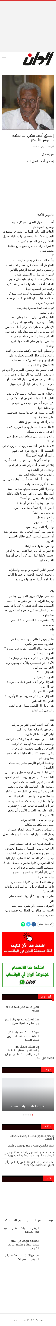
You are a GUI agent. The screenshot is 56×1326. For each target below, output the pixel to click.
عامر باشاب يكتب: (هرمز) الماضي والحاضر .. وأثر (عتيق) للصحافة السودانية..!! (30, 1163)
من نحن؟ (39, 1319)
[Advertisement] (28, 21)
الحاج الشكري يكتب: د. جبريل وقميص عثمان (31, 1145)
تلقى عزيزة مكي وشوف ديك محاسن (22, 1008)
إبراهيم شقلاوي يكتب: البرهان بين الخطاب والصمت (32, 1137)
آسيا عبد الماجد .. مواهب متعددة (28, 1106)
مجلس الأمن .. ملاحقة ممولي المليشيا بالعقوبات (22, 1257)
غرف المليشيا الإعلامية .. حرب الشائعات (29, 1220)
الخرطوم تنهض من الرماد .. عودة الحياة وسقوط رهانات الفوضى (23, 1244)
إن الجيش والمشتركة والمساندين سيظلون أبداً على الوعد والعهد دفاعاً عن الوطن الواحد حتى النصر (29, 1052)
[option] (28, 1096)
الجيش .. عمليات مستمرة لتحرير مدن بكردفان (21, 1230)
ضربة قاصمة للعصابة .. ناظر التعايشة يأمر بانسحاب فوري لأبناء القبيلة (23, 1036)
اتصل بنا (31, 1319)
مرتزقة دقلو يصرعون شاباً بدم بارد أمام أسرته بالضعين (22, 1021)
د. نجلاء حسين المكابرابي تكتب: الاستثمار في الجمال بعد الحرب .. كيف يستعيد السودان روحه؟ (29, 1154)
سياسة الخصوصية (19, 1319)
